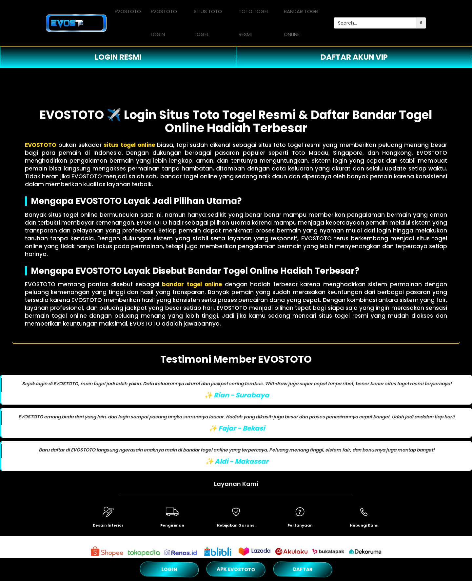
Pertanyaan (300, 525)
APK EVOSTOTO (235, 569)
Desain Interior (108, 525)
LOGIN (169, 569)
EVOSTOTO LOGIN (164, 23)
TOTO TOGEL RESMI (254, 23)
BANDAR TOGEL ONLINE (301, 23)
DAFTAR (302, 569)
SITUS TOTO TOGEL (208, 23)
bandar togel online (192, 284)
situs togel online (129, 145)
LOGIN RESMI (118, 57)
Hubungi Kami (364, 525)
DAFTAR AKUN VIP (354, 57)
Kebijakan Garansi (236, 525)
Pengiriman (172, 525)
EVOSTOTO (128, 11)
